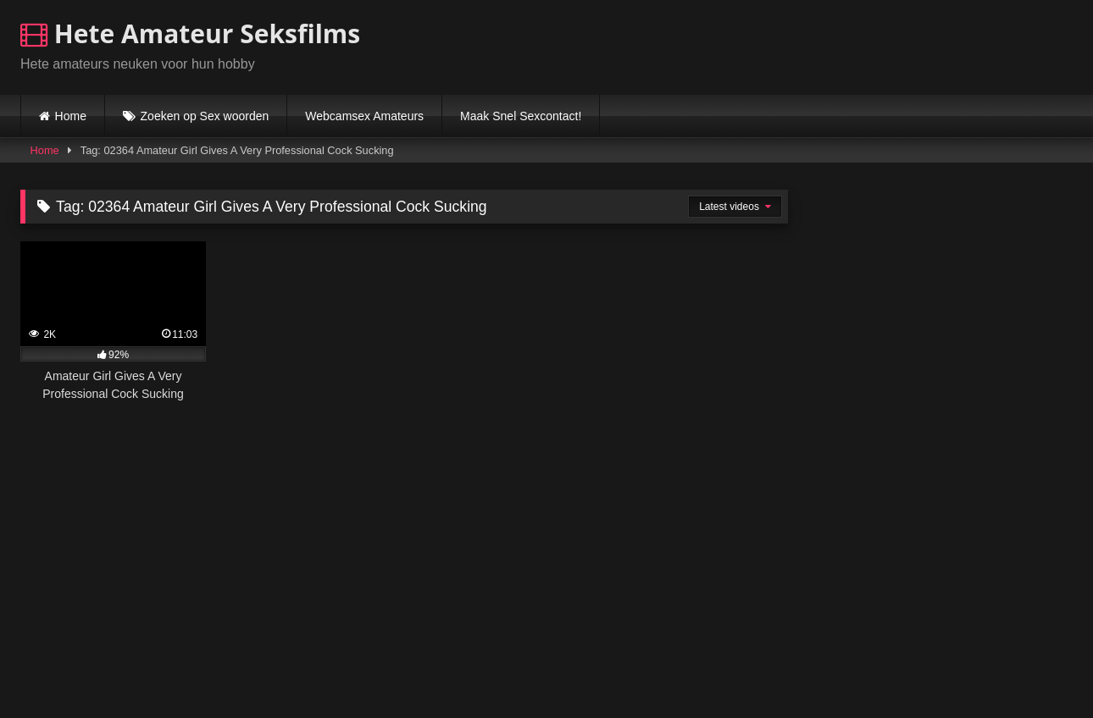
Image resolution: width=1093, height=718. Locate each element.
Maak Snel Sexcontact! (520, 116)
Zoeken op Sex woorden (205, 116)
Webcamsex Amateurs (364, 116)
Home (70, 116)
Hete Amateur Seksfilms (190, 33)
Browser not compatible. (874, 44)
